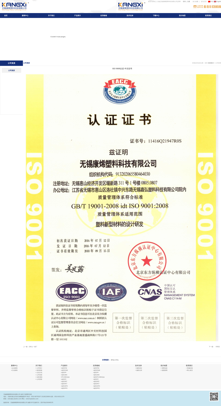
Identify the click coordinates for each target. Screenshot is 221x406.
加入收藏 (195, 1)
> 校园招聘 (164, 370)
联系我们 (208, 15)
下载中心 (156, 15)
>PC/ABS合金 (65, 377)
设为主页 (204, 1)
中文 (211, 1)
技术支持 (130, 15)
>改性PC (63, 379)
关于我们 (51, 15)
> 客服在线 (189, 368)
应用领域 (103, 15)
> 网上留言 (189, 370)
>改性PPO (64, 388)
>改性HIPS (64, 386)
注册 (188, 1)
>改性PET (64, 384)
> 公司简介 (38, 368)
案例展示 (211, 63)
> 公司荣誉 (38, 379)
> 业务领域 (38, 377)
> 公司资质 (38, 375)
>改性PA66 (64, 370)
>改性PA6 (64, 368)
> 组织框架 (38, 370)
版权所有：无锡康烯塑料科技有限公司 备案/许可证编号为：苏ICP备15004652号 (28, 402)
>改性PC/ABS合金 (99, 377)
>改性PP (63, 372)
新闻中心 (25, 15)
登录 (184, 1)
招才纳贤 (182, 15)
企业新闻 (14, 368)
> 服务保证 (138, 368)
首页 (5, 15)
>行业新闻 (14, 370)
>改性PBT (64, 381)
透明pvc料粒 (115, 360)
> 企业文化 (38, 372)
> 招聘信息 (164, 368)
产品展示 (77, 15)
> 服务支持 (138, 370)
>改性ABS (64, 375)
